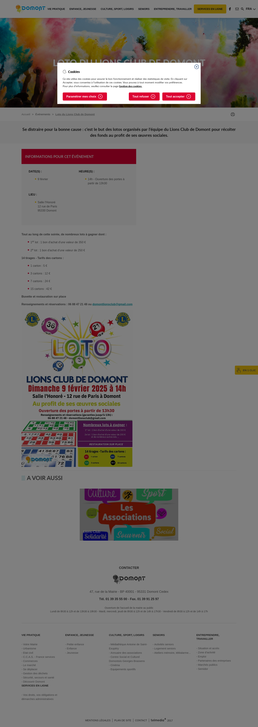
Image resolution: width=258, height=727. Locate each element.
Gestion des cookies (130, 86)
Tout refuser (140, 96)
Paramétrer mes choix (81, 96)
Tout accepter (175, 96)
